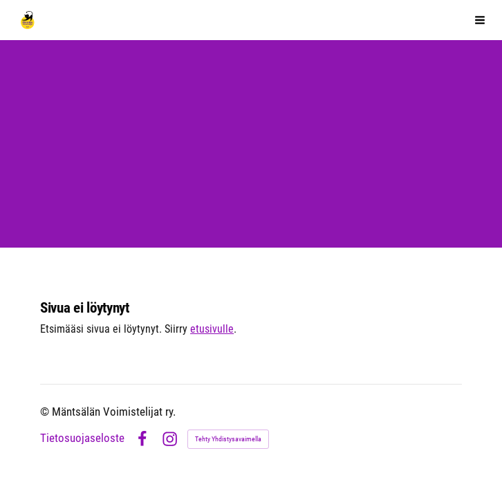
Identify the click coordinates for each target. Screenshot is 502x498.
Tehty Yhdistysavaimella (228, 439)
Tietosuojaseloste (82, 439)
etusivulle (212, 329)
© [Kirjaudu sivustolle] (46, 411)
